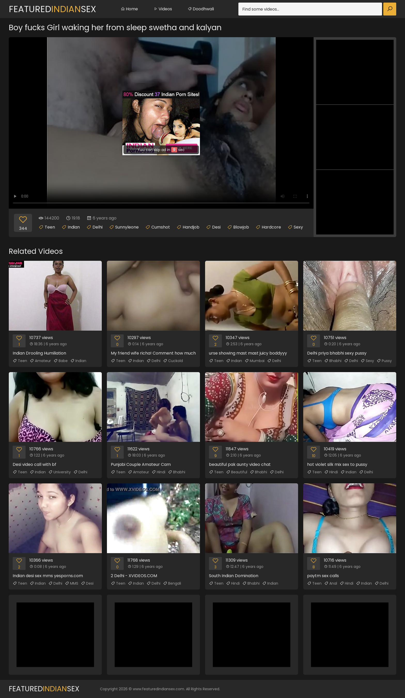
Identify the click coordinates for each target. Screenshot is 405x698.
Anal (330, 583)
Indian (74, 227)
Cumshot (160, 227)
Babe (60, 360)
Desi (216, 227)
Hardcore (271, 227)
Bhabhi (332, 360)
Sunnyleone (127, 227)
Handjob (191, 227)
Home (129, 9)
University (59, 472)
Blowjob (241, 227)
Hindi (158, 472)
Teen (50, 227)
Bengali (172, 583)
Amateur (40, 360)
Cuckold (173, 360)
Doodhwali (201, 9)
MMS (71, 583)
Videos (162, 9)
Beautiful (236, 472)
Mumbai (254, 360)
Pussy (384, 360)
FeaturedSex (52, 9)
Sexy (298, 227)
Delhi (97, 227)
